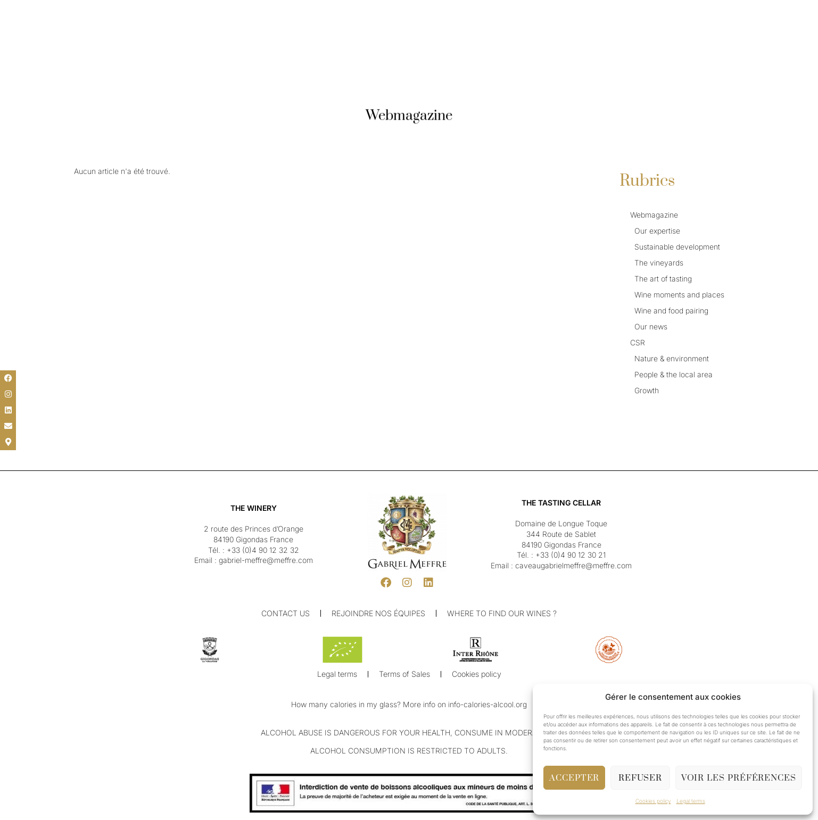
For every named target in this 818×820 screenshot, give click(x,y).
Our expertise (657, 230)
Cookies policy (653, 801)
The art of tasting (663, 278)
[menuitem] (37, 12)
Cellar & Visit (470, 36)
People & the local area (673, 374)
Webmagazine (654, 214)
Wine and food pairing (671, 310)
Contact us (286, 613)
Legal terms (690, 801)
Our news (650, 326)
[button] (16, 12)
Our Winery (297, 36)
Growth (646, 390)
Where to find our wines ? (502, 613)
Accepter (574, 778)
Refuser (640, 778)
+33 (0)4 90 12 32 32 (263, 549)
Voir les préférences (738, 778)
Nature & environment (671, 358)
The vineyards (658, 262)
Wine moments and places (679, 294)
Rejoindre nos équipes (379, 613)
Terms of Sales (404, 675)
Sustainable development (677, 246)
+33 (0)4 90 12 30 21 (570, 554)
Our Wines (345, 36)
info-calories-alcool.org (487, 705)
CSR (637, 342)
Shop (510, 36)
